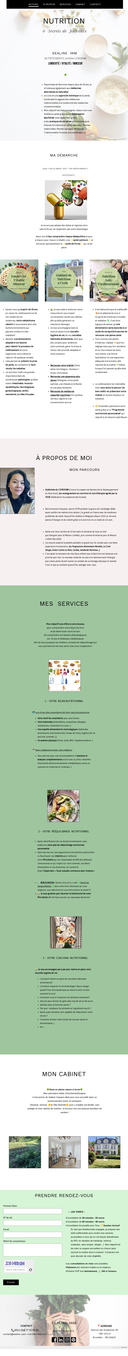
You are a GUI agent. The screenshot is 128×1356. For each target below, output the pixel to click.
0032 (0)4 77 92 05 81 (26, 1330)
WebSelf (124, 1347)
